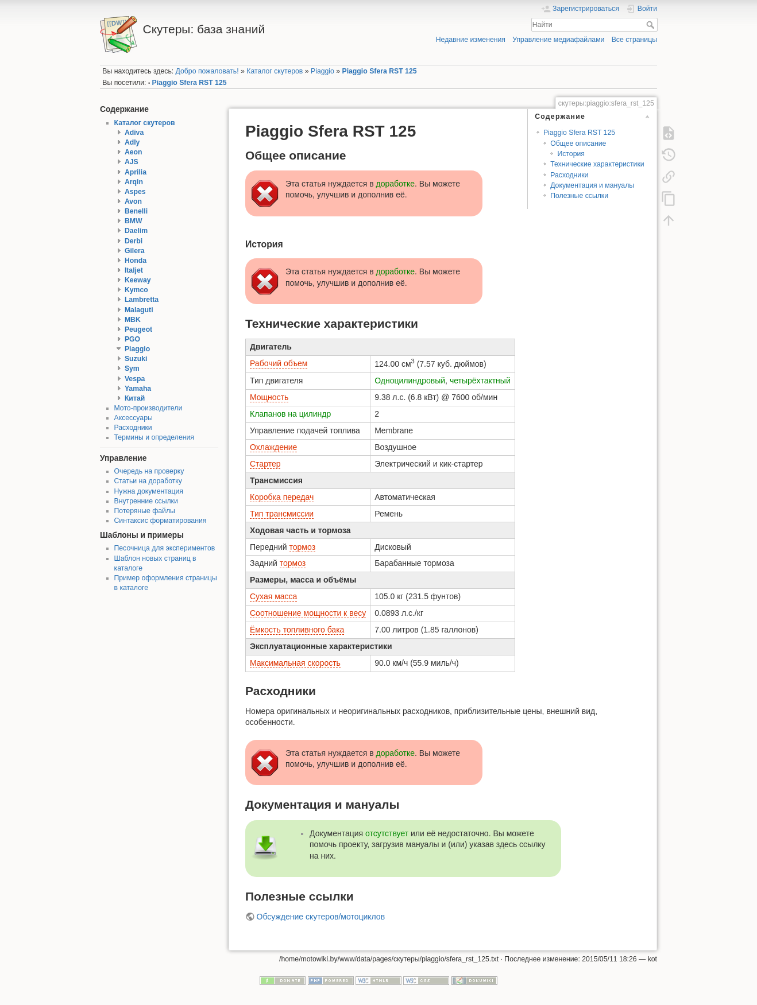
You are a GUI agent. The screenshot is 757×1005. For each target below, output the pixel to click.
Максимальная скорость (295, 663)
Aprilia (135, 172)
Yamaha (138, 389)
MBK (133, 320)
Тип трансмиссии (282, 513)
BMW (133, 221)
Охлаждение (273, 447)
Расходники (133, 428)
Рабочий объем (278, 363)
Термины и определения (154, 437)
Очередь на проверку (149, 471)
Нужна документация (149, 491)
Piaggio (322, 71)
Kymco (136, 290)
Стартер (265, 463)
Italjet (134, 270)
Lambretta (142, 300)
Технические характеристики (597, 164)
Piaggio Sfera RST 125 (379, 71)
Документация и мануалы (592, 185)
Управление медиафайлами (558, 40)
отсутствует (386, 833)
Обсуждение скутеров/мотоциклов (321, 916)
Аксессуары (133, 418)
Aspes (135, 192)
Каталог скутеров (274, 71)
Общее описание (578, 143)
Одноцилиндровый (409, 380)
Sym (132, 368)
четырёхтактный (480, 380)
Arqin (134, 182)
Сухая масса (273, 596)
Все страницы (634, 40)
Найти (651, 25)
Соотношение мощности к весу (308, 613)
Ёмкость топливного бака (297, 629)
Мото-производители (148, 408)
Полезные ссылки (579, 196)
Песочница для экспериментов (164, 548)
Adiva (134, 133)
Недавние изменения (470, 40)
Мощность (269, 397)
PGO (132, 339)
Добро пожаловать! (207, 71)
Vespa (135, 379)
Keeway (138, 280)
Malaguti (139, 310)
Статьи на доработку (148, 481)
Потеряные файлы (144, 511)
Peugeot (138, 329)
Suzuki (136, 359)
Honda (135, 261)
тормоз (302, 547)
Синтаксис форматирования (160, 521)
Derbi (133, 241)
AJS (131, 162)
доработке (395, 183)
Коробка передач (282, 497)
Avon (133, 201)
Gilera (135, 251)
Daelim (136, 231)
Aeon (133, 152)
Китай (135, 398)
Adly (132, 142)
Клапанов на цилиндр (290, 413)
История (571, 154)
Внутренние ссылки (146, 501)
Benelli (136, 211)
